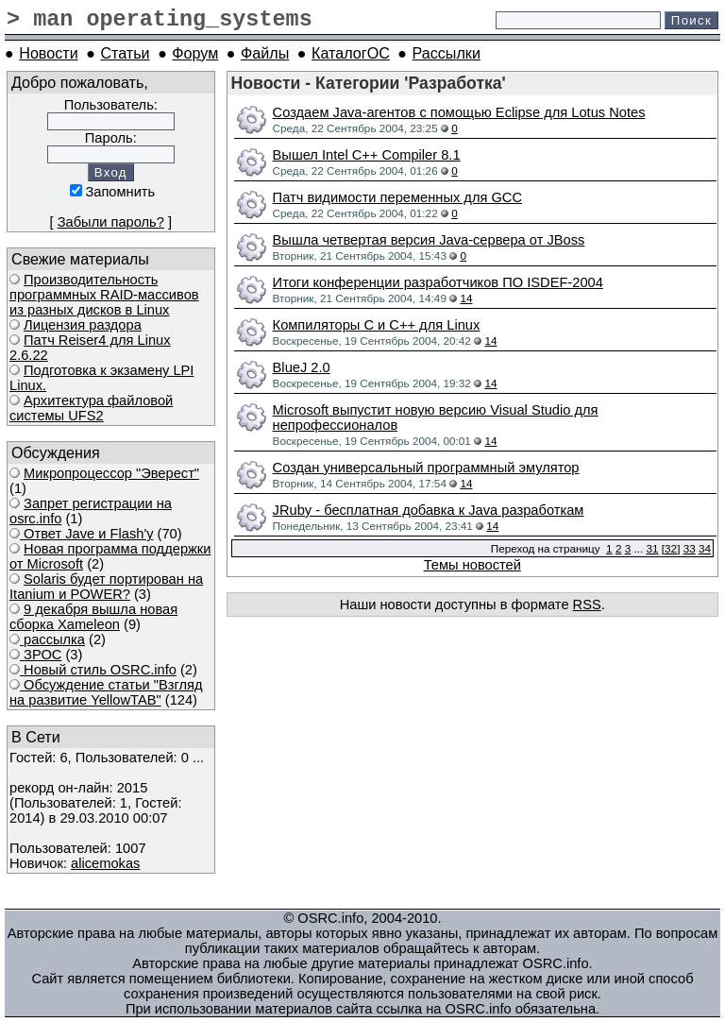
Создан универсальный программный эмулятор (426, 467)
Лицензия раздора (83, 324)
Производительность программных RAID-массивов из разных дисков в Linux (104, 294)
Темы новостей (472, 564)
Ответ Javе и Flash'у (87, 533)
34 (705, 548)
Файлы (265, 52)
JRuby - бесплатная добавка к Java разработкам (428, 510)
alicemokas (105, 863)
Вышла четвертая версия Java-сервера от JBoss (429, 239)
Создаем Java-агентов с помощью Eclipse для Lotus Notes (459, 112)
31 (653, 548)
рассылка (52, 639)
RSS (587, 604)
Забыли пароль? (111, 222)
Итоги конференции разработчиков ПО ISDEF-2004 (438, 282)
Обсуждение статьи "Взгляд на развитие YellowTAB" (106, 692)
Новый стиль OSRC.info (98, 669)
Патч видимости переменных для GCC (397, 197)
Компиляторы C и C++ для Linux (377, 324)
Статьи (124, 52)
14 (466, 298)
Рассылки (447, 52)
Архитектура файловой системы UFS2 (91, 408)
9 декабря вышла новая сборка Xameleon (93, 617)
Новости (48, 52)
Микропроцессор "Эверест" (111, 473)
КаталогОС (351, 52)
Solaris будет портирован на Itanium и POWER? (106, 586)
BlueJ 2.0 (301, 367)
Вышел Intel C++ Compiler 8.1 (367, 154)
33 (689, 548)
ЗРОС (40, 654)
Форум (195, 52)
